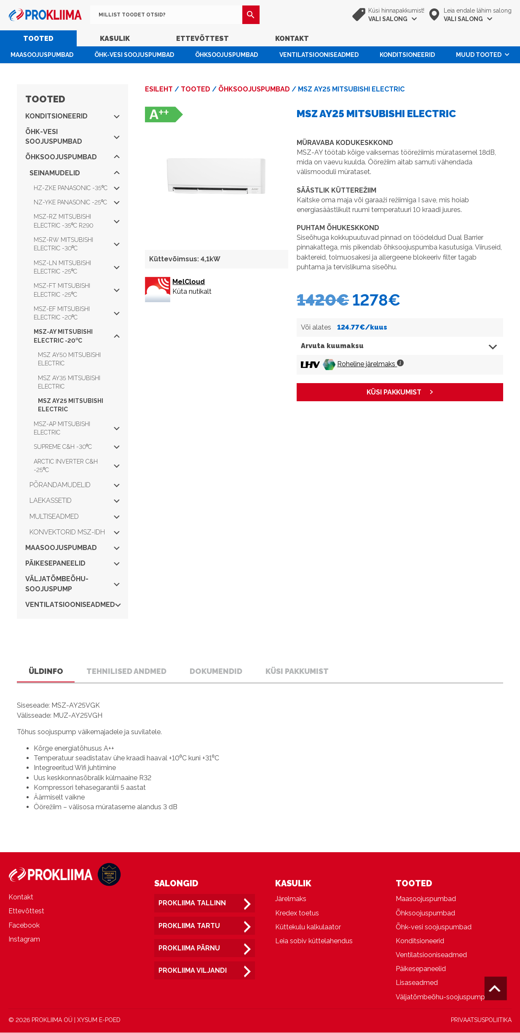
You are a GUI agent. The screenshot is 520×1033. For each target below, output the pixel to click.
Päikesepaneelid (72, 563)
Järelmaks (290, 899)
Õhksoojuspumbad (226, 54)
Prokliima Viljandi (192, 971)
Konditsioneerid (407, 54)
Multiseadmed (74, 516)
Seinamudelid (74, 173)
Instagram (24, 940)
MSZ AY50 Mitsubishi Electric (69, 359)
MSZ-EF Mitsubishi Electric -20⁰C (77, 313)
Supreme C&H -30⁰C (77, 447)
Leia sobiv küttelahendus (314, 941)
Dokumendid (217, 671)
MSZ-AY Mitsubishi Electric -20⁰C (77, 335)
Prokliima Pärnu (189, 948)
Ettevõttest (202, 39)
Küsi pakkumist (299, 671)
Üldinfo (46, 671)
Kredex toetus (297, 914)
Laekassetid (74, 500)
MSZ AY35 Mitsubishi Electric (69, 382)
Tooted (38, 39)
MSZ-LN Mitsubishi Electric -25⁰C (77, 267)
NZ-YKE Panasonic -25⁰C (77, 202)
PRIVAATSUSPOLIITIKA (481, 1020)
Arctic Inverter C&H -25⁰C (77, 465)
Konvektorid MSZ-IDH (74, 532)
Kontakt (292, 39)
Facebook (24, 926)
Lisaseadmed (417, 983)
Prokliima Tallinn (192, 903)
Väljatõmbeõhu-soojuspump (72, 584)
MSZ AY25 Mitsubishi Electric (70, 405)
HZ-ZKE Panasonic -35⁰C (77, 188)
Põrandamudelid (74, 485)
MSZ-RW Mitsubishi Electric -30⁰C (77, 244)
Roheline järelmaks (370, 364)
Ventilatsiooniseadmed (319, 54)
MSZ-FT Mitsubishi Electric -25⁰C (77, 290)
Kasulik (115, 39)
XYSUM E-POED (99, 1020)
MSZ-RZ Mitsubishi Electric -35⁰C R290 (77, 220)
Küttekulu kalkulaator (308, 927)
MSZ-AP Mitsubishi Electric (77, 428)
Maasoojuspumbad (42, 54)
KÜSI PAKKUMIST (394, 392)
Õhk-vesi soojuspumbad (134, 54)
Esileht (159, 89)
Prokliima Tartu (189, 926)
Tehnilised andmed (127, 671)
